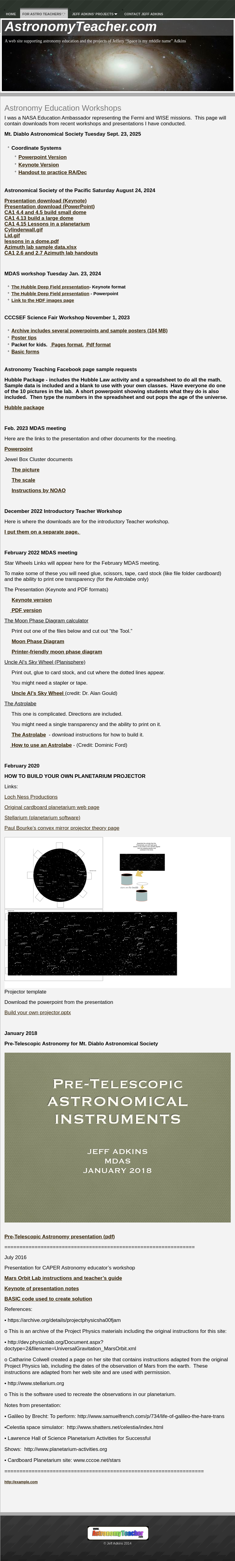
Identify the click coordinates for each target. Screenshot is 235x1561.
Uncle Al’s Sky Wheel (38, 693)
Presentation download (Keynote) (46, 201)
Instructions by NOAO (39, 490)
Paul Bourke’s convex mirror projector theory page (62, 828)
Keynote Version (39, 165)
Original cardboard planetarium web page (52, 807)
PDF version (26, 610)
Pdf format (97, 344)
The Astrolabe (29, 735)
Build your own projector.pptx (38, 1012)
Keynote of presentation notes (42, 1288)
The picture (26, 470)
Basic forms (26, 351)
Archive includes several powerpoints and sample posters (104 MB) (90, 330)
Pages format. (67, 344)
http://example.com (21, 1482)
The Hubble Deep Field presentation (50, 286)
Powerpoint (19, 449)
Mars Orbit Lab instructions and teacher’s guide (63, 1278)
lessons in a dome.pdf (32, 241)
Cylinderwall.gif (24, 230)
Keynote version (32, 600)
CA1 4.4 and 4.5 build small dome (45, 212)
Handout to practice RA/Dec (53, 172)
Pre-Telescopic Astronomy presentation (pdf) (60, 1237)
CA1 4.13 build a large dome (39, 218)
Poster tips (24, 337)
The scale (23, 480)
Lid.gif (12, 235)
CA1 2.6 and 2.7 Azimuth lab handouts (51, 253)
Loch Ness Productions (31, 797)
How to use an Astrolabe (41, 745)
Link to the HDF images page (43, 300)
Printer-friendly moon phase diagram (57, 652)
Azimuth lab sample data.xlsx (41, 247)
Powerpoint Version (43, 157)
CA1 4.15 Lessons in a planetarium (47, 224)
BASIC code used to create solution (48, 1299)
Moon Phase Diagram (38, 641)
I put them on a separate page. (42, 532)
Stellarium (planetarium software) (42, 818)
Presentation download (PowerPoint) (50, 206)
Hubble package (24, 407)
